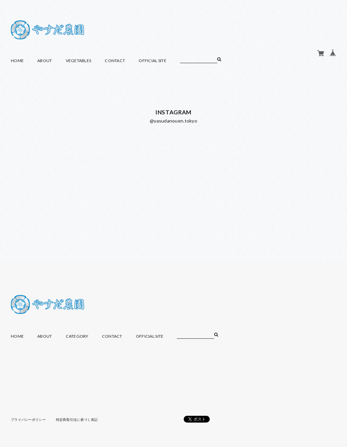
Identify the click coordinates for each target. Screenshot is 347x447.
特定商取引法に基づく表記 (77, 419)
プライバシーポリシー (28, 419)
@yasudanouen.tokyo (173, 121)
